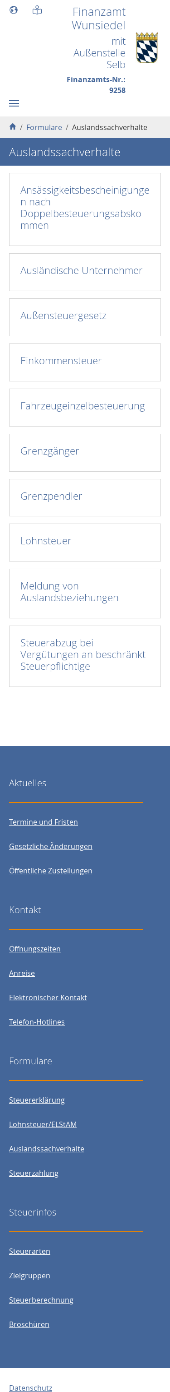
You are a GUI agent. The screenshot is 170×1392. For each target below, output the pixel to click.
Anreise (22, 973)
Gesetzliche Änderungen (50, 846)
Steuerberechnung (41, 1300)
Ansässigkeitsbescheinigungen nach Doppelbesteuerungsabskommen (85, 207)
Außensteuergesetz (63, 315)
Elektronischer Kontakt (48, 997)
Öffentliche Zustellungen (50, 871)
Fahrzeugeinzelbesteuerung (82, 405)
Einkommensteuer (61, 360)
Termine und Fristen (43, 822)
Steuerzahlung (33, 1173)
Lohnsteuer (46, 540)
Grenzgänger (49, 450)
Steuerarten (29, 1251)
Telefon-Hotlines (37, 1022)
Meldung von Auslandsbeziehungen (69, 591)
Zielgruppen (29, 1276)
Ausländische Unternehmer (81, 270)
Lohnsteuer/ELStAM (43, 1124)
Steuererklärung (37, 1100)
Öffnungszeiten (35, 949)
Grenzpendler (51, 495)
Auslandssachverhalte (46, 1149)
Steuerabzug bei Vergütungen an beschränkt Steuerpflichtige (83, 654)
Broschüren (29, 1324)
